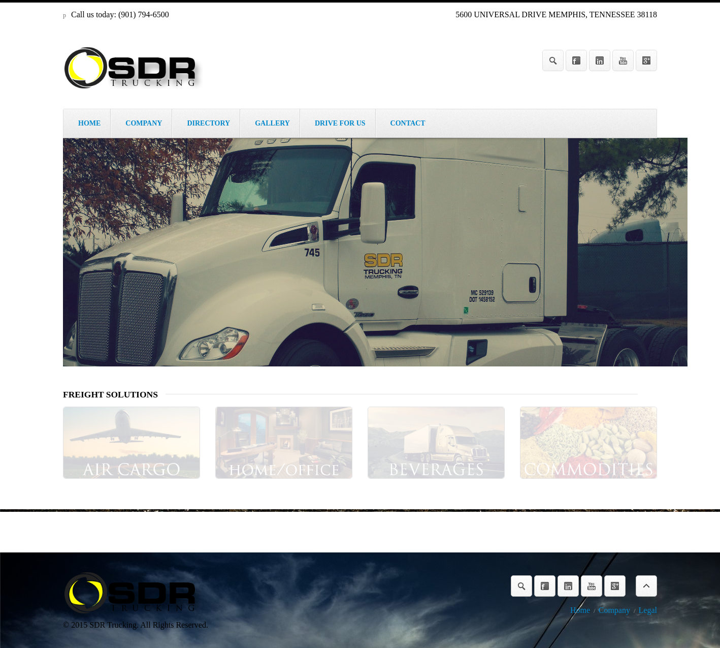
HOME (89, 123)
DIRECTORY (208, 123)
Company (614, 610)
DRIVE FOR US (340, 123)
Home (580, 610)
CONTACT (408, 123)
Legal (648, 610)
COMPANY (143, 123)
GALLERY (272, 123)
